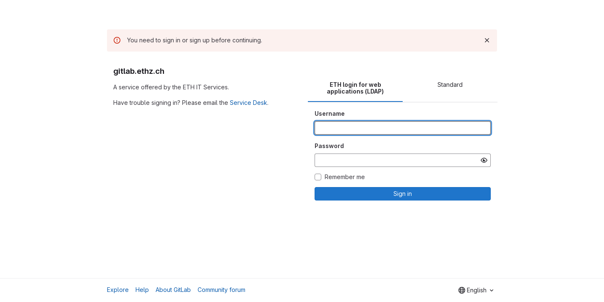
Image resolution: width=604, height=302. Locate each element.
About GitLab (173, 289)
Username (330, 113)
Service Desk (248, 102)
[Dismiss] (487, 40)
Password (329, 145)
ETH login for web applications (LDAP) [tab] (355, 88)
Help (142, 289)
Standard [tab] (450, 84)
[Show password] (484, 160)
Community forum (221, 289)
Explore (118, 289)
